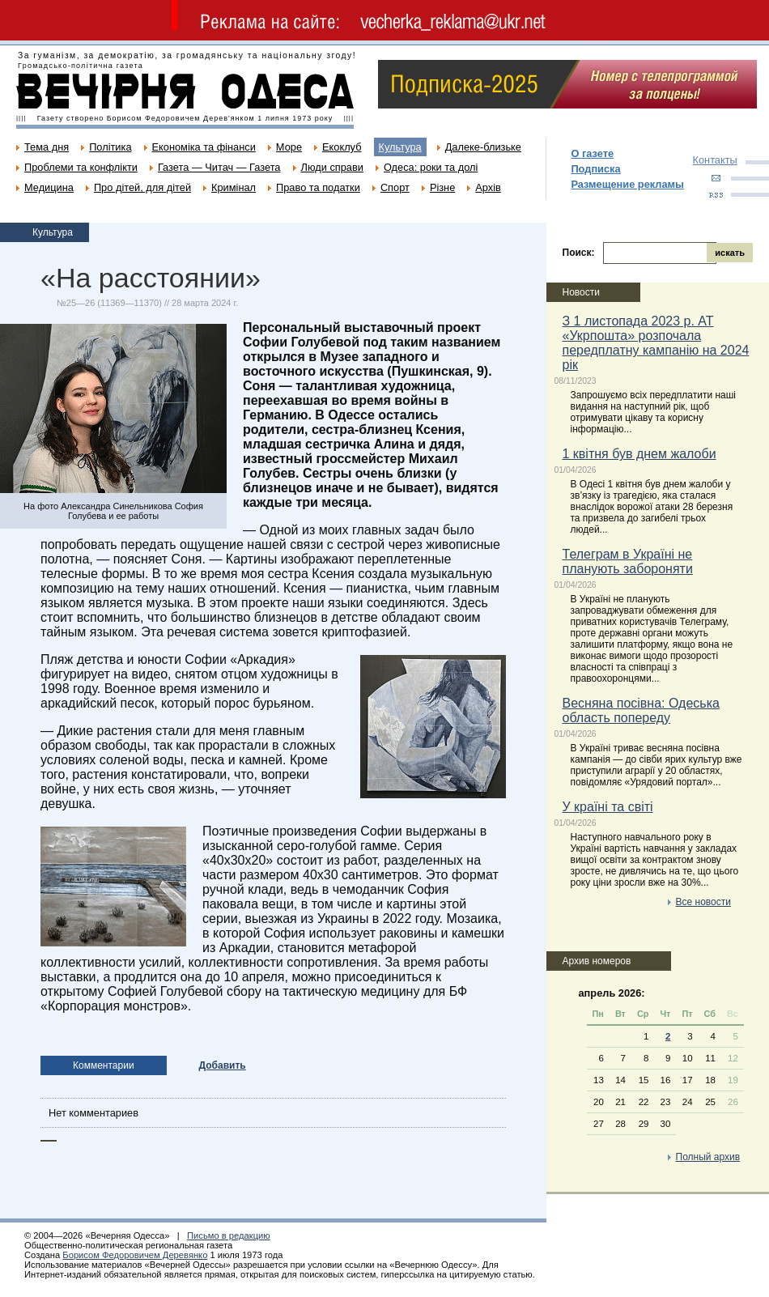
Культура (400, 147)
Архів (488, 187)
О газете (592, 153)
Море (289, 147)
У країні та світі (608, 807)
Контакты (715, 160)
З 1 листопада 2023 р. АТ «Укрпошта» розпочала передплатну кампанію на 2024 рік (656, 343)
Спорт (395, 187)
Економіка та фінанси (204, 147)
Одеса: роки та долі (431, 167)
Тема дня (46, 147)
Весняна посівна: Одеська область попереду (641, 710)
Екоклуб (341, 147)
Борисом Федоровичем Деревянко (134, 1255)
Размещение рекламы (627, 184)
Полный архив (708, 1157)
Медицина (49, 187)
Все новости (703, 902)
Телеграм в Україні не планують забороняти (628, 561)
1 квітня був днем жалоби (639, 454)
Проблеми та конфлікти (81, 167)
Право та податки (318, 187)
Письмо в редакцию (228, 1235)
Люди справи (332, 167)
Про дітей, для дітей (142, 187)
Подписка (595, 169)
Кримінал (233, 187)
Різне (442, 187)
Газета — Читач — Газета (219, 167)
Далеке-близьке (483, 147)
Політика (110, 147)
